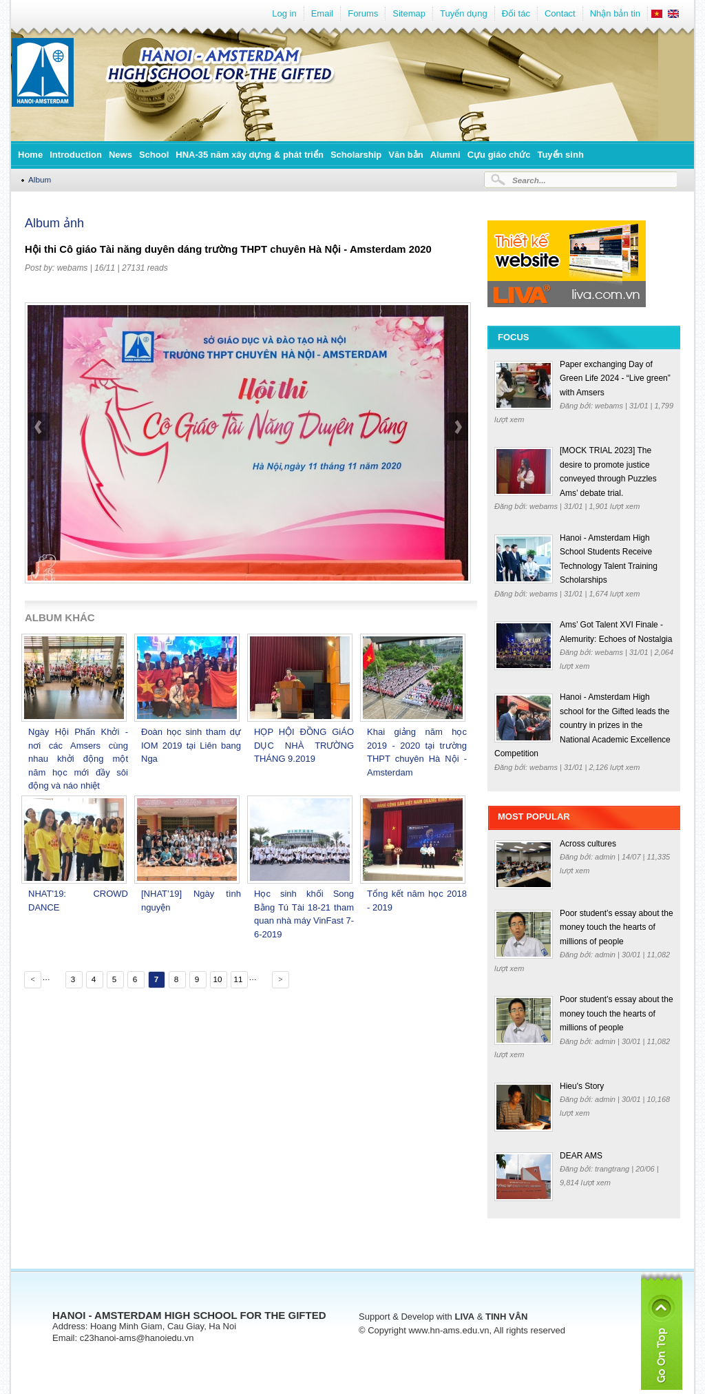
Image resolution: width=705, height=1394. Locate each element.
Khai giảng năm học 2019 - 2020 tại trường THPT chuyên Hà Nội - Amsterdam (417, 752)
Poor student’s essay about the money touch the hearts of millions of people (616, 927)
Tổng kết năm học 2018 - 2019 (417, 900)
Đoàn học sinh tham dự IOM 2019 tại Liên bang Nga (191, 745)
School (154, 154)
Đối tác (516, 13)
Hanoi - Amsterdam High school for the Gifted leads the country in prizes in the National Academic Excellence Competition (582, 725)
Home (30, 154)
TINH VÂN (506, 1316)
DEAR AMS (581, 1156)
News (120, 154)
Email (322, 13)
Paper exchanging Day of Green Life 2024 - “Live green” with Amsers (615, 378)
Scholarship (355, 154)
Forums (363, 13)
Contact (560, 13)
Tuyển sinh (560, 154)
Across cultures (588, 844)
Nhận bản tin (615, 13)
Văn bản (405, 154)
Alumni (445, 154)
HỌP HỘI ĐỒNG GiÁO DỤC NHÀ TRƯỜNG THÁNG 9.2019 (304, 745)
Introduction (76, 154)
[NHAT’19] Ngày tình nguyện (191, 900)
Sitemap (408, 13)
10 (217, 979)
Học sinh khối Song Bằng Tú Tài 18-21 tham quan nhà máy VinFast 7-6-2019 (304, 913)
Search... (529, 180)
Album (39, 179)
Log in (284, 13)
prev (39, 462)
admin (606, 857)
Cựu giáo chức (499, 154)
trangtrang (613, 1169)
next (457, 462)
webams (72, 268)
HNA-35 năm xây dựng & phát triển (250, 154)
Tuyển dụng (463, 13)
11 (237, 979)
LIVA (464, 1316)
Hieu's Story (582, 1086)
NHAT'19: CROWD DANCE (78, 900)
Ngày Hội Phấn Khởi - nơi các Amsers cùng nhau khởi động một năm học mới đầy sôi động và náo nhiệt (78, 759)
